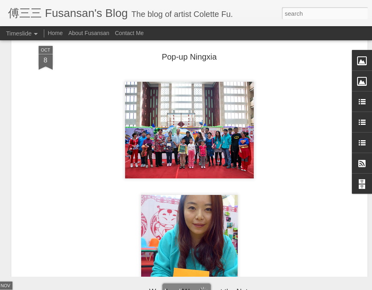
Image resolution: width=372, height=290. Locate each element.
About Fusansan (88, 33)
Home (55, 33)
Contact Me (129, 33)
